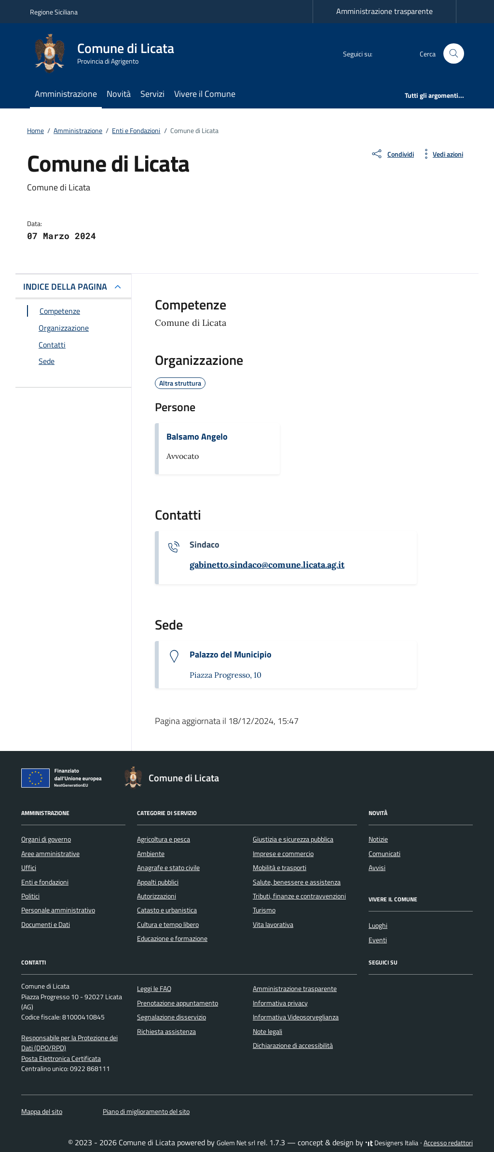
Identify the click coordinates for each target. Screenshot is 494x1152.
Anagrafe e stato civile (168, 867)
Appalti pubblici (157, 882)
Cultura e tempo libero (168, 924)
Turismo (264, 910)
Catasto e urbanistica (167, 910)
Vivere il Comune (204, 93)
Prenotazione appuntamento (177, 1003)
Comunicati (384, 853)
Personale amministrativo (58, 910)
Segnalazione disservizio (171, 1017)
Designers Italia (391, 1143)
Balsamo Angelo (197, 436)
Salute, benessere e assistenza (297, 882)
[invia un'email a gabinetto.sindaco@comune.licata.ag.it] (267, 565)
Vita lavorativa (273, 924)
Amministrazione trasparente (384, 11)
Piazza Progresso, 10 (225, 675)
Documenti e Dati (45, 924)
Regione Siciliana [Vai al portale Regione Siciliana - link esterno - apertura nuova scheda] (54, 12)
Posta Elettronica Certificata (61, 1058)
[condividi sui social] (392, 153)
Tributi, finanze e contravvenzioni (299, 896)
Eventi (378, 940)
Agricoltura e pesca (163, 839)
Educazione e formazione (172, 938)
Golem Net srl (236, 1143)
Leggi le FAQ (154, 988)
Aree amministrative (50, 853)
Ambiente (151, 853)
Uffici (28, 867)
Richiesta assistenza (166, 1031)
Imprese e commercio (283, 853)
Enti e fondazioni (45, 882)
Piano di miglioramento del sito (146, 1111)
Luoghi (378, 925)
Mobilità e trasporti (279, 867)
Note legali (267, 1031)
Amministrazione (66, 93)
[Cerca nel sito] (453, 53)
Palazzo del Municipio (231, 654)
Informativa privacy (280, 1003)
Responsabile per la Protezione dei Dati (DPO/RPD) (69, 1042)
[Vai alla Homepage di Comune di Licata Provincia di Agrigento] (108, 53)
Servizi (152, 93)
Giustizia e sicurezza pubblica (293, 839)
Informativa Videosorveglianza (296, 1017)
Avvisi (377, 867)
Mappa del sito (41, 1111)
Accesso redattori (448, 1143)
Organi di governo (46, 839)
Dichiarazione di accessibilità (293, 1045)
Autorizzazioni (156, 896)
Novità (119, 93)
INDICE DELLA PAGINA (65, 286)
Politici (30, 896)
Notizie (378, 839)
